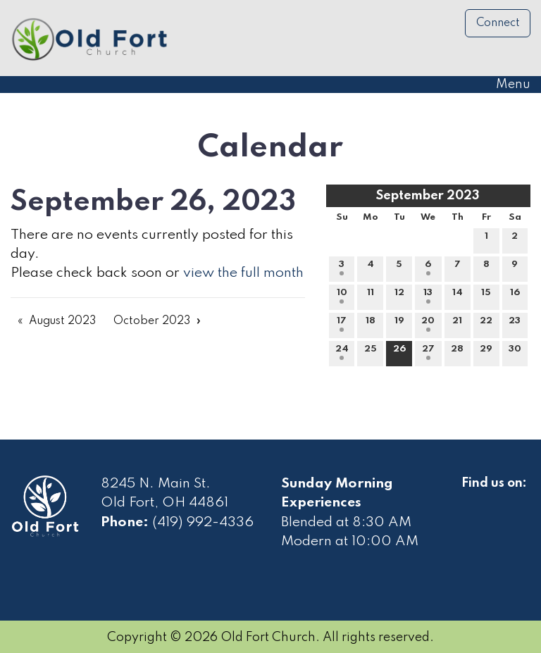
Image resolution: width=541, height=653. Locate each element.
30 (515, 352)
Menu (506, 84)
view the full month (243, 273)
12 (399, 296)
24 (342, 352)
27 (428, 352)
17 (342, 324)
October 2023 (151, 321)
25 (370, 352)
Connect (498, 23)
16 (515, 296)
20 (428, 324)
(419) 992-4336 (203, 523)
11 (370, 296)
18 (370, 324)
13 (428, 296)
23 (515, 324)
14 (457, 296)
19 (399, 324)
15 (486, 296)
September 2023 (428, 195)
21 (457, 324)
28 (457, 352)
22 (486, 324)
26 (399, 352)
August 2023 (62, 321)
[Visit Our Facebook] (472, 499)
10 (342, 296)
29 (486, 352)
